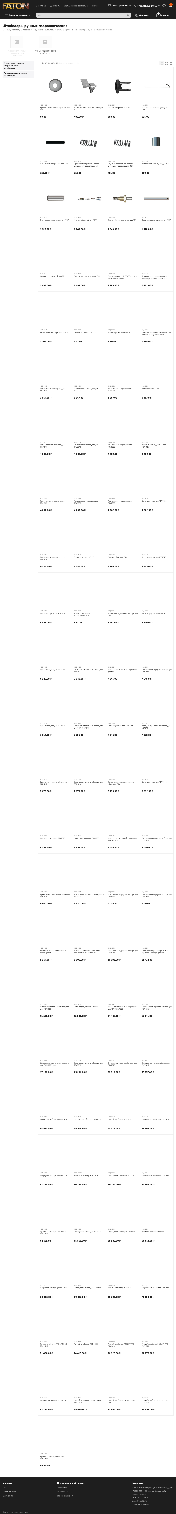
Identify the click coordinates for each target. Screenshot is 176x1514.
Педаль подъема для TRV (85, 332)
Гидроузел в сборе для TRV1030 (155, 1288)
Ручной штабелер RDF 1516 (86, 1175)
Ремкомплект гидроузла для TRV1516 (52, 446)
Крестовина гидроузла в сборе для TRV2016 (157, 839)
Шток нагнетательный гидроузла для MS (88, 671)
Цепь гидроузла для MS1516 (154, 613)
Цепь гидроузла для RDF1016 (52, 613)
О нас (5, 1487)
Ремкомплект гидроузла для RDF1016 (120, 390)
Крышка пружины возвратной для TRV (55, 109)
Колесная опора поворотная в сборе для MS (53, 952)
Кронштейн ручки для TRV (119, 108)
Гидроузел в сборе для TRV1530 (155, 1175)
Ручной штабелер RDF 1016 (120, 1119)
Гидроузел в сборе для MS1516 (121, 1175)
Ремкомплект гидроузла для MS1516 (86, 390)
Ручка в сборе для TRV (117, 557)
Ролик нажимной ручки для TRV (155, 164)
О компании (41, 6)
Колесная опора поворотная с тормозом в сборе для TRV (155, 952)
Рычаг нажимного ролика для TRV (55, 332)
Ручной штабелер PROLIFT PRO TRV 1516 (53, 1345)
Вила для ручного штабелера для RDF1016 (88, 783)
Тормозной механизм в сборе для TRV (88, 109)
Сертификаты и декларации (76, 6)
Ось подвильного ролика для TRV (156, 220)
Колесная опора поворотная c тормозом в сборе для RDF (87, 952)
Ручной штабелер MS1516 (153, 1232)
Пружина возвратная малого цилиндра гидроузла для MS (86, 165)
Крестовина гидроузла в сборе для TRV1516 (157, 1008)
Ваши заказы (62, 1487)
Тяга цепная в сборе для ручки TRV (155, 109)
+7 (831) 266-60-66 (147, 6)
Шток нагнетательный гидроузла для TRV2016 (122, 839)
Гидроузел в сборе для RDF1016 (87, 1288)
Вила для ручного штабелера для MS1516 (54, 783)
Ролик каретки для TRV (84, 557)
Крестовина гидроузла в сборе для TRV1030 (157, 671)
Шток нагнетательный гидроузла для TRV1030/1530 (54, 1064)
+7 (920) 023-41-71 (139, 1494)
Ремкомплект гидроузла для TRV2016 (86, 446)
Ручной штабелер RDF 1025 (120, 1288)
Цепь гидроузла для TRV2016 (52, 670)
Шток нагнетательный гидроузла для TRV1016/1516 (88, 727)
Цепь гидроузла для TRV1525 (52, 726)
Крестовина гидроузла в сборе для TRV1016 (123, 952)
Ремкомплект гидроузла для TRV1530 (120, 502)
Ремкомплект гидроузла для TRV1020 (120, 446)
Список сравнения (65, 1496)
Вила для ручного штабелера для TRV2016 (156, 1064)
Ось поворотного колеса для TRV (54, 220)
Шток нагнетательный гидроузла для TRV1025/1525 (122, 1008)
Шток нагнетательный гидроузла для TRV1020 (54, 1008)
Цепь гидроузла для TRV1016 (154, 782)
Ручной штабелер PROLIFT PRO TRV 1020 (155, 1345)
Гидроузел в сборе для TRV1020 (87, 1232)
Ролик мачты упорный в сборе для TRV (123, 614)
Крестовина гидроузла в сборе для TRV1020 (55, 895)
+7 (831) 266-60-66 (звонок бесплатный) (149, 1491)
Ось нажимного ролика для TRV (54, 164)
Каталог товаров (18, 15)
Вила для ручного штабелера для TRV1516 (122, 1064)
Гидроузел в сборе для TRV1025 (155, 1119)
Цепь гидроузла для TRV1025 (154, 501)
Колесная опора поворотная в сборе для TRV (121, 783)
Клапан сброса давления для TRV (122, 220)
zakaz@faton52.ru (139, 1501)
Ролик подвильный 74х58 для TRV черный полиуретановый (156, 333)
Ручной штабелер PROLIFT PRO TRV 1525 (121, 1401)
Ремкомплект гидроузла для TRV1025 (154, 446)
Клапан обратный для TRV (85, 220)
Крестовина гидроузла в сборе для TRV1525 (123, 895)
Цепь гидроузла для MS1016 (154, 557)
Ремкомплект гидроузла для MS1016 (52, 390)
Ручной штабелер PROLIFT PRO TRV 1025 (87, 1401)
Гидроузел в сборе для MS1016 (53, 1288)
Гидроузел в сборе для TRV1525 (121, 1232)
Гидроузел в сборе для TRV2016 (87, 1119)
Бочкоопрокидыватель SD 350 (53, 1400)
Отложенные (62, 1492)
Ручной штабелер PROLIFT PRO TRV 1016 (53, 1233)
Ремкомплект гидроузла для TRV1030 (86, 502)
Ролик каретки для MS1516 (119, 332)
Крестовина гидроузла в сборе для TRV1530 (157, 895)
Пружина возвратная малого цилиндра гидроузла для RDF (120, 165)
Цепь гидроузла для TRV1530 (120, 726)
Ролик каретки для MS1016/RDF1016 (82, 614)
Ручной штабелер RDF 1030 (86, 1344)
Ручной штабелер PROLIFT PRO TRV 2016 (121, 1345)
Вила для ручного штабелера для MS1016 (156, 727)
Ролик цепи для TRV (150, 389)
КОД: (41, 105)
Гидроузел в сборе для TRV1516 (53, 1175)
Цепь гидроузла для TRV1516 (52, 838)
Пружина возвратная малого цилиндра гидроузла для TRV (154, 277)
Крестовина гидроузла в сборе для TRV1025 (89, 895)
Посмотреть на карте (141, 1504)
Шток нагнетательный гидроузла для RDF (122, 671)
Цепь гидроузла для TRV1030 (86, 1007)
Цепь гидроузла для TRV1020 (86, 838)
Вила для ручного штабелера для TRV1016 (88, 1064)
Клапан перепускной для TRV (52, 276)
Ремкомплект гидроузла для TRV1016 (52, 558)
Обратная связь (9, 1492)
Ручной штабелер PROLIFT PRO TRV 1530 (53, 1457)
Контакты (96, 6)
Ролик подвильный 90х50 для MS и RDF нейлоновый (122, 277)
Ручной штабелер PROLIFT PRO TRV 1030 (155, 1401)
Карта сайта (8, 1496)
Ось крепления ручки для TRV (87, 276)
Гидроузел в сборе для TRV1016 (53, 1119)
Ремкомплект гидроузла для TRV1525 (52, 502)
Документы (55, 6)
